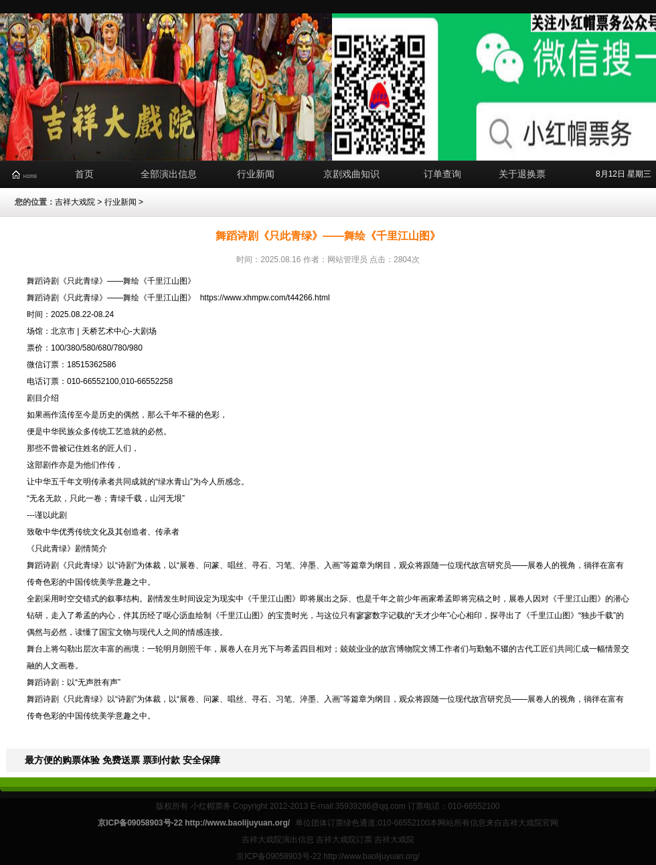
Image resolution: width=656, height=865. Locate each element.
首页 (84, 174)
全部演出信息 (169, 174)
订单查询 (442, 174)
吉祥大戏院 (75, 202)
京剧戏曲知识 (351, 174)
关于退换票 (522, 174)
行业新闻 (255, 174)
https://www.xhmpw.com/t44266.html (265, 297)
